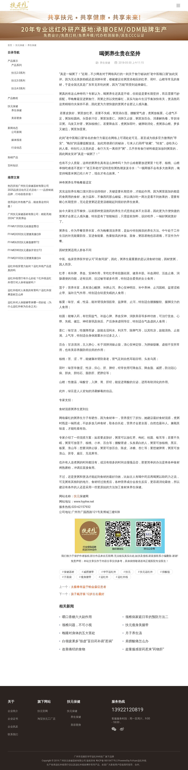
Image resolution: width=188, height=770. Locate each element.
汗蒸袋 (68, 577)
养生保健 (105, 62)
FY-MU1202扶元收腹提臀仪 (23, 226)
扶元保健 (13, 106)
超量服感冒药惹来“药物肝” (144, 649)
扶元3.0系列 (18, 80)
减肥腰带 (89, 571)
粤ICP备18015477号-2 (107, 760)
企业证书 (13, 718)
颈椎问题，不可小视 (77, 625)
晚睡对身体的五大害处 (78, 633)
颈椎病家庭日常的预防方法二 (146, 617)
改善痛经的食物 (73, 649)
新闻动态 (13, 127)
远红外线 (123, 577)
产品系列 (16, 65)
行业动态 (16, 147)
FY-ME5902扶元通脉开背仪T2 (25, 250)
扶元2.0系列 (18, 72)
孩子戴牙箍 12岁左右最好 (87, 594)
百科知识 (13, 165)
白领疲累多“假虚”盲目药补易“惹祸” (87, 641)
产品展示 (13, 60)
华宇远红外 (109, 571)
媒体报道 (16, 139)
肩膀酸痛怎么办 (137, 641)
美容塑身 (16, 118)
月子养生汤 (133, 633)
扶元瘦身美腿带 (137, 625)
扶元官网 (42, 711)
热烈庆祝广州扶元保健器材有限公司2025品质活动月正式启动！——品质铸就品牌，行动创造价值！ (30, 190)
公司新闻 (16, 132)
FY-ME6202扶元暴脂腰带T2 (23, 242)
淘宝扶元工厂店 (46, 718)
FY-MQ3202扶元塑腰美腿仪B (24, 234)
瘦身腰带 (86, 577)
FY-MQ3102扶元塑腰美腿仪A (24, 258)
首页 (10, 45)
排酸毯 (166, 571)
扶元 (77, 496)
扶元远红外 (146, 571)
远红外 (104, 577)
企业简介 (13, 711)
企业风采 (13, 726)
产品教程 (13, 98)
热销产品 (13, 157)
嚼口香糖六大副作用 (77, 617)
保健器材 (69, 571)
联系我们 (13, 734)
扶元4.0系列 (18, 88)
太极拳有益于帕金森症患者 (88, 587)
